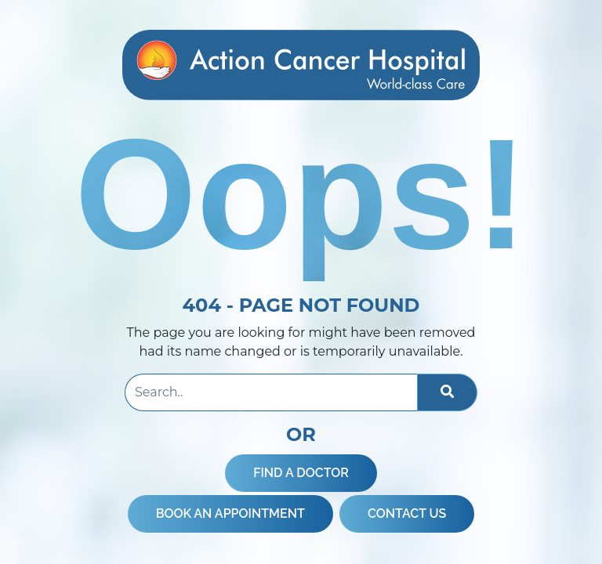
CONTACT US (407, 513)
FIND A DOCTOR (301, 472)
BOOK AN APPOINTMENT (230, 513)
